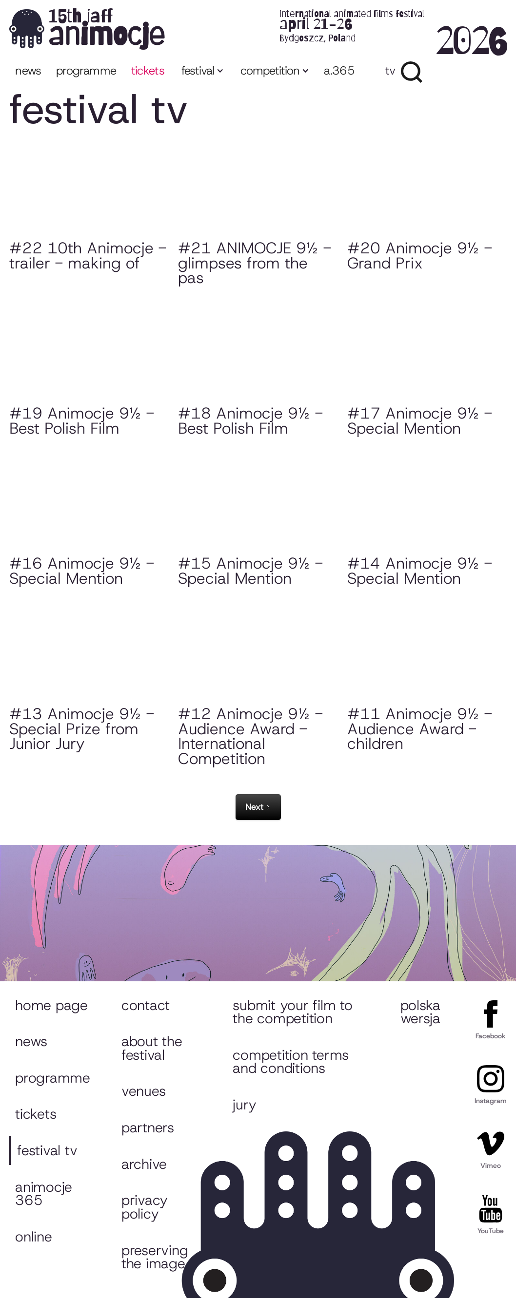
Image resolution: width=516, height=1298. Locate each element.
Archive (144, 1164)
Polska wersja (420, 1012)
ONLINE (33, 1236)
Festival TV (47, 1150)
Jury (244, 1104)
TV (390, 70)
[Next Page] (258, 807)
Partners (147, 1127)
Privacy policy (144, 1207)
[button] (202, 71)
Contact (145, 1005)
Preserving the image (154, 1257)
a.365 (339, 70)
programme (86, 70)
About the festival (151, 1048)
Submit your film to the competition (292, 1012)
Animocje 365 (43, 1194)
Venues (143, 1091)
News (28, 70)
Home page (51, 1005)
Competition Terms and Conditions (291, 1062)
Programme (52, 1078)
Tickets (35, 1114)
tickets (148, 70)
